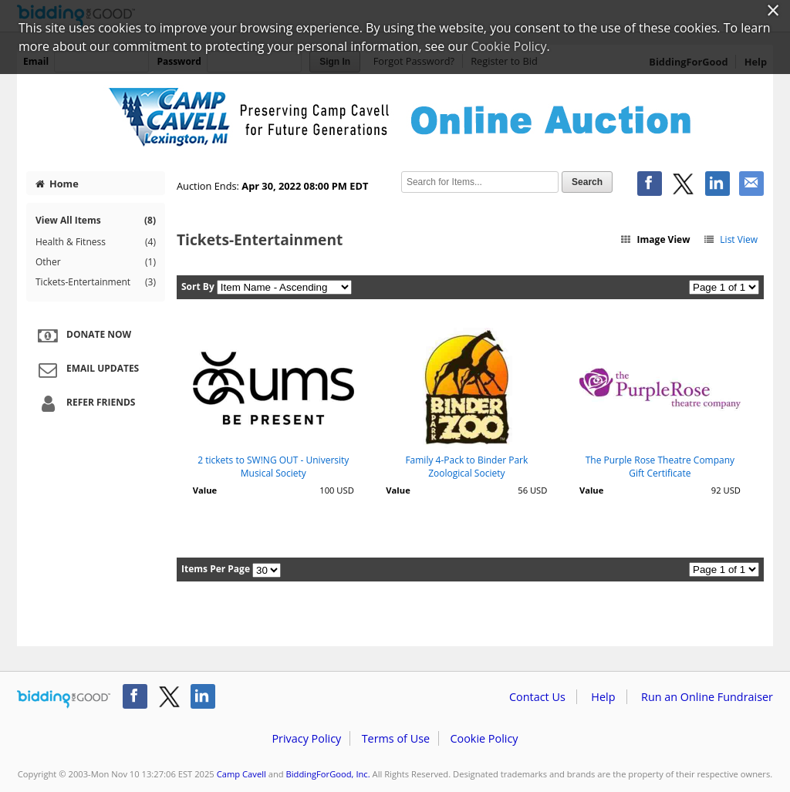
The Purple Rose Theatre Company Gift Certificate (660, 466)
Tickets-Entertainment (95, 282)
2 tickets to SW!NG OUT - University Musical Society (273, 466)
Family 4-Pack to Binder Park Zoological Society (466, 466)
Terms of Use (396, 738)
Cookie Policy (484, 738)
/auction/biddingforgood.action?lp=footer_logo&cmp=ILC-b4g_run (63, 699)
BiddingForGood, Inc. (328, 774)
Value (205, 490)
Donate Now (82, 335)
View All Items (95, 220)
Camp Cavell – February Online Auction (395, 117)
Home (57, 183)
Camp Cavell (241, 774)
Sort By (197, 286)
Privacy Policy (306, 738)
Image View (655, 239)
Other (95, 262)
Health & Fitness (95, 242)
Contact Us (537, 696)
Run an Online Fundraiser (707, 696)
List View (730, 239)
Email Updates (86, 369)
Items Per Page (215, 568)
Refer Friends (84, 403)
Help (603, 696)
